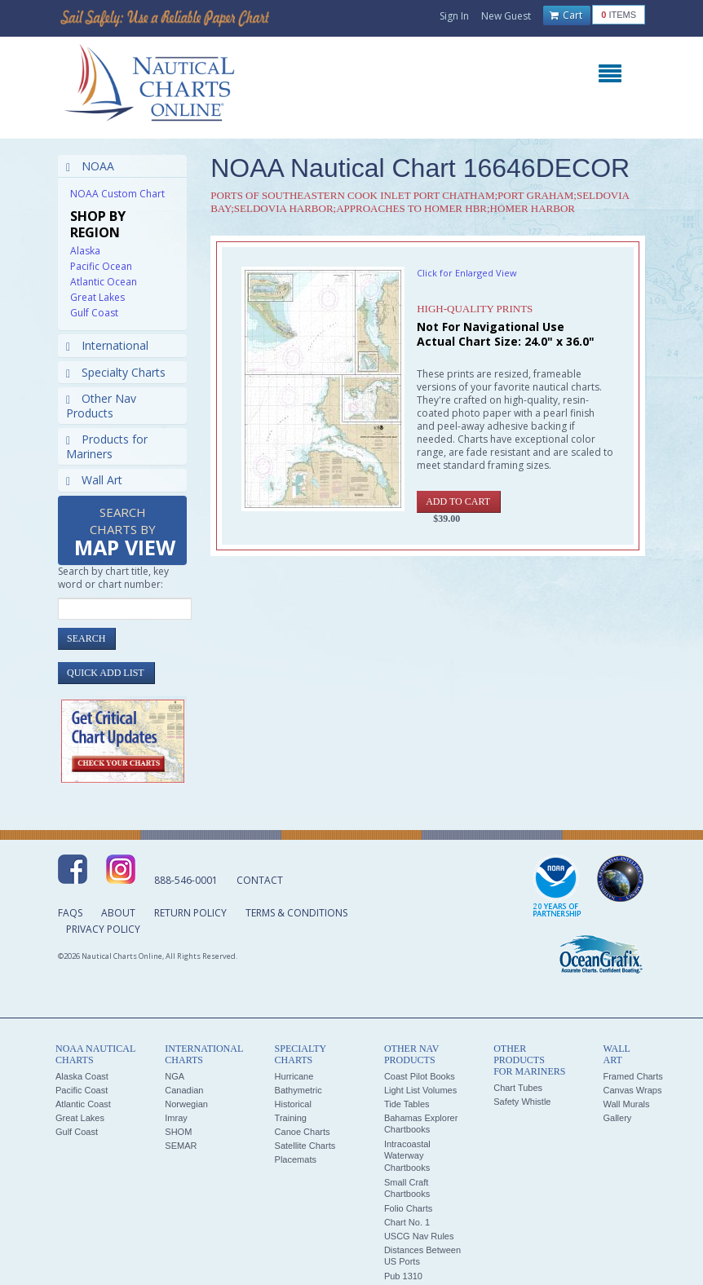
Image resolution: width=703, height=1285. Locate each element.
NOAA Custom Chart (117, 194)
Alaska (85, 251)
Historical (293, 1104)
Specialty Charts (116, 372)
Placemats (295, 1159)
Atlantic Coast (83, 1104)
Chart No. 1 (407, 1222)
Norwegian (186, 1104)
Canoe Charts (302, 1132)
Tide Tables (407, 1104)
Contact (260, 880)
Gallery (617, 1118)
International (107, 345)
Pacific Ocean (101, 266)
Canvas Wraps (632, 1090)
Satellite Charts (305, 1145)
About (118, 913)
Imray (176, 1118)
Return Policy (190, 913)
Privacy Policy (103, 929)
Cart (566, 15)
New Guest (506, 16)
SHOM (178, 1132)
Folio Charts (408, 1208)
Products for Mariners (107, 446)
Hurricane (294, 1076)
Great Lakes (97, 297)
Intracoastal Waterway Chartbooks (407, 1155)
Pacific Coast (81, 1090)
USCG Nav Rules (419, 1236)
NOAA (90, 166)
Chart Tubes (517, 1088)
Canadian (184, 1090)
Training (291, 1118)
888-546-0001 (186, 880)
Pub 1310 (403, 1276)
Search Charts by (124, 533)
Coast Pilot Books (419, 1076)
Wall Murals (626, 1104)
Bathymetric (298, 1090)
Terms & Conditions (296, 913)
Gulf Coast (94, 313)
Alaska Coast (81, 1076)
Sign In (454, 16)
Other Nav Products (101, 406)
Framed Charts (632, 1076)
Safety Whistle (521, 1101)
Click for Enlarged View (467, 273)
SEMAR (181, 1145)
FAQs (70, 913)
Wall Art (94, 480)
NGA (174, 1076)
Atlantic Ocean (103, 282)
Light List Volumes (420, 1090)
